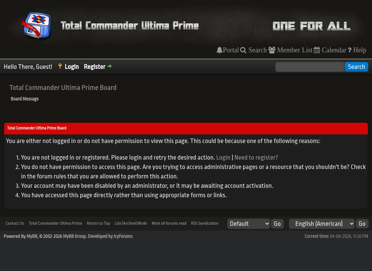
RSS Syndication (204, 223)
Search (256, 50)
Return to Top (98, 223)
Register (94, 66)
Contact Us (15, 223)
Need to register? (256, 157)
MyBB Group (74, 236)
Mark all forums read (169, 223)
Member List (294, 50)
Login (72, 66)
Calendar (333, 50)
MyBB (32, 236)
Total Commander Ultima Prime (55, 223)
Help (358, 50)
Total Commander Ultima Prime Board (62, 88)
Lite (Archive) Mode (131, 223)
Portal (231, 50)
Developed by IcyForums (110, 236)
